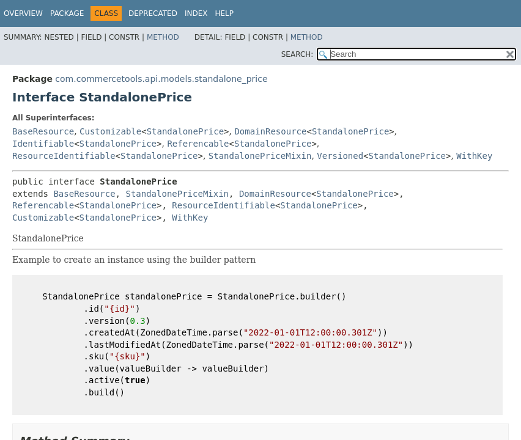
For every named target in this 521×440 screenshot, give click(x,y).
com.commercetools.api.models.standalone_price (161, 79)
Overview (23, 13)
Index (196, 13)
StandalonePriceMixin (260, 156)
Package (67, 13)
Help (224, 13)
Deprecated (152, 13)
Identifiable (43, 143)
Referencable (198, 143)
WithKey (474, 156)
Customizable (110, 131)
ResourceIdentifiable (64, 156)
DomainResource (270, 131)
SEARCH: (297, 54)
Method (163, 37)
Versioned (340, 156)
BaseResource (43, 131)
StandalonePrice (185, 131)
